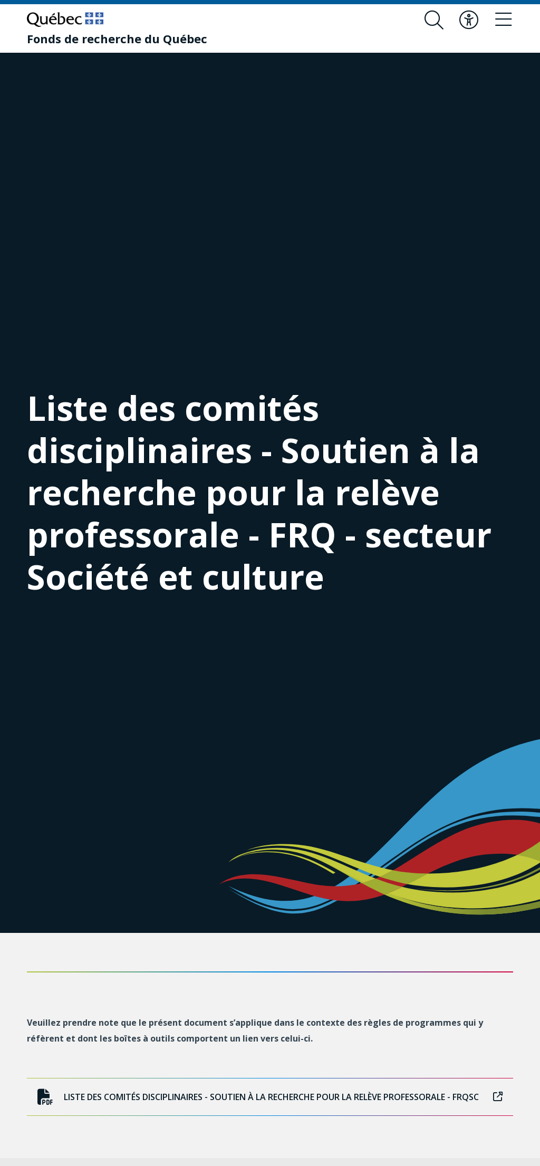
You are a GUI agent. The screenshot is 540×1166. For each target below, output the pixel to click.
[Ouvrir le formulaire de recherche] (434, 20)
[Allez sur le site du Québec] (65, 19)
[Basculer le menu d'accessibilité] (468, 20)
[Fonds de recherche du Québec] (117, 38)
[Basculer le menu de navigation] (503, 20)
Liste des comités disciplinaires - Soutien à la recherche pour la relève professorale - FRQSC (270, 1097)
